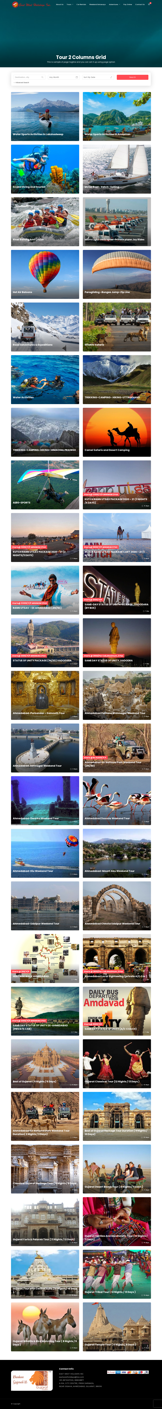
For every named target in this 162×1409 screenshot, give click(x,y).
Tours (69, 4)
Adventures (113, 4)
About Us (59, 4)
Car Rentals (81, 4)
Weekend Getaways (97, 4)
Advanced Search (21, 82)
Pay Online (127, 4)
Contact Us (140, 4)
